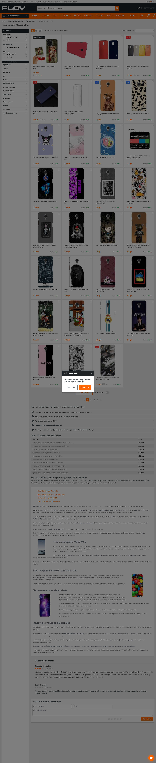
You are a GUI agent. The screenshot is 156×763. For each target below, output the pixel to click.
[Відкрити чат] (151, 758)
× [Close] (91, 373)
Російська (71, 387)
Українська (85, 387)
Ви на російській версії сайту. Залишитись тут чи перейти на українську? (78, 380)
